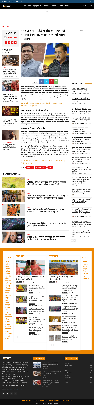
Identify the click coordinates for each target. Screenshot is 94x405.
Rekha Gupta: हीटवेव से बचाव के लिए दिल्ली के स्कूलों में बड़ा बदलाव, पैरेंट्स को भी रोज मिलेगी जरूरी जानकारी (47, 197)
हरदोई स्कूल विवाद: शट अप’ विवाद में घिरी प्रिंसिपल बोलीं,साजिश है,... (30, 278)
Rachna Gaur (72, 322)
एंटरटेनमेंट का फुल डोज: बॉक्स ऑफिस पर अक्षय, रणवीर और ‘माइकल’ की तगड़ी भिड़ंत (9, 147)
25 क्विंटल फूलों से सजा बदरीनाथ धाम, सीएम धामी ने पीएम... (62, 278)
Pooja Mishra (6, 76)
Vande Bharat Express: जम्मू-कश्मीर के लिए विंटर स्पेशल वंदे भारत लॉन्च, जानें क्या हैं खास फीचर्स (46, 183)
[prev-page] (72, 240)
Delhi (8, 27)
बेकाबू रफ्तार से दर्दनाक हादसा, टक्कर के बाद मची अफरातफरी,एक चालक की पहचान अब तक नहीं (81, 191)
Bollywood (6, 118)
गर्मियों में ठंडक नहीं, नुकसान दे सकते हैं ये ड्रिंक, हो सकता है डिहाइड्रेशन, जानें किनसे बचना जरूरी (81, 201)
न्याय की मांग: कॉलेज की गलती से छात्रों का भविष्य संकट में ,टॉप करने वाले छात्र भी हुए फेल (37, 319)
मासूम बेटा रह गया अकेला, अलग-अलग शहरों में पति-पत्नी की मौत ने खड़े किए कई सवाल (36, 310)
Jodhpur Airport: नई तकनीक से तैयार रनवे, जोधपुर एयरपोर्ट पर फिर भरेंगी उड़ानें (79, 90)
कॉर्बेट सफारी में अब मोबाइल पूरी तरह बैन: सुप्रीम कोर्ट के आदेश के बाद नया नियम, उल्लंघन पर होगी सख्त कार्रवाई (70, 328)
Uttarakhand (52, 281)
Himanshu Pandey (7, 125)
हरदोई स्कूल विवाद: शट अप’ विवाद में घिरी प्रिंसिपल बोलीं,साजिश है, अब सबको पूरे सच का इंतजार (81, 149)
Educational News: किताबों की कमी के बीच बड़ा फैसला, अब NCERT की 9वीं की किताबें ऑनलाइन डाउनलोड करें (81, 180)
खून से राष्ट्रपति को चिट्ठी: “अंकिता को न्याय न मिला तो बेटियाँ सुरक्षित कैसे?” (69, 338)
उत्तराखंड (53, 256)
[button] (91, 1)
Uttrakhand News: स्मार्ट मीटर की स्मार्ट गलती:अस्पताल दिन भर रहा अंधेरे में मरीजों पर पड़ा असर (70, 309)
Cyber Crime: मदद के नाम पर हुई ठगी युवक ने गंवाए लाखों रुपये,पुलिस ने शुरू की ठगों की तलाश (46, 238)
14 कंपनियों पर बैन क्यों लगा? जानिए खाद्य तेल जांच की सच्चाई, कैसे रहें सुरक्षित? (36, 329)
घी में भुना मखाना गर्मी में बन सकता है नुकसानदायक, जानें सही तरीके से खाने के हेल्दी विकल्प (81, 139)
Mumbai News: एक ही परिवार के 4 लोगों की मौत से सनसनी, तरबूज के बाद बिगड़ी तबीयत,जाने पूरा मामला (10, 97)
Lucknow (31, 292)
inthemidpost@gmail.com (15, 389)
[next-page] (75, 240)
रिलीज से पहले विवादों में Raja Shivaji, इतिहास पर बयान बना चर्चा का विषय (81, 169)
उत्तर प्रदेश (20, 256)
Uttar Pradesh (19, 281)
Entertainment (7, 142)
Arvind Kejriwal (40, 167)
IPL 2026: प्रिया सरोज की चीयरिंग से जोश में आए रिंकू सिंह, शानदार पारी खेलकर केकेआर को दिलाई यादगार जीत (81, 212)
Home (3, 27)
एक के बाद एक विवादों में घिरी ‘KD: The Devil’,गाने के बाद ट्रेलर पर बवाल (10, 121)
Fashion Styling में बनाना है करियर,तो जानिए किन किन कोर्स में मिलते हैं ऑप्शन (9, 72)
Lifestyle (5, 67)
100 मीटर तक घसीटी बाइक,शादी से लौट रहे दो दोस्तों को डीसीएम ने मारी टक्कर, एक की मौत (81, 159)
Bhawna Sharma (12, 37)
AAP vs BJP (30, 167)
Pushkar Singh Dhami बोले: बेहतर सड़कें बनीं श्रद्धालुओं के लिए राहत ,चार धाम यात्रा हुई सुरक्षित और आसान (70, 288)
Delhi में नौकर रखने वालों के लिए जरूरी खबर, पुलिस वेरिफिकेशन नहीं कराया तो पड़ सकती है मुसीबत (45, 210)
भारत (28, 179)
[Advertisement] (47, 15)
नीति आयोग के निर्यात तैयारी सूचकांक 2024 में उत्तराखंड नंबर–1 (69, 318)
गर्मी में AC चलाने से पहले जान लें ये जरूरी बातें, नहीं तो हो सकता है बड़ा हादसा (81, 233)
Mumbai (5, 93)
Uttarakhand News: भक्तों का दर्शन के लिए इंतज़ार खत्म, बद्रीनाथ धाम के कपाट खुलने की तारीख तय (70, 298)
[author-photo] (73, 94)
